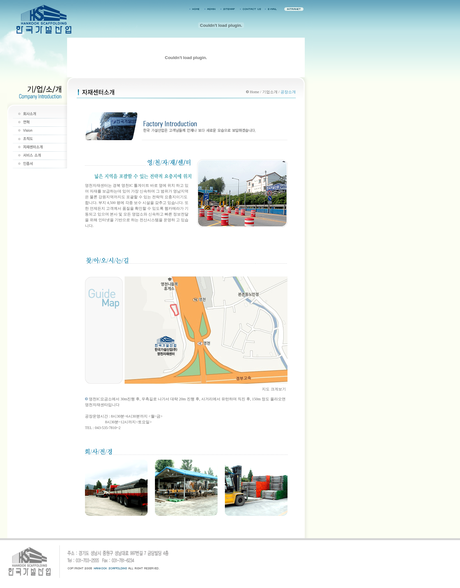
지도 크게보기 (274, 389)
